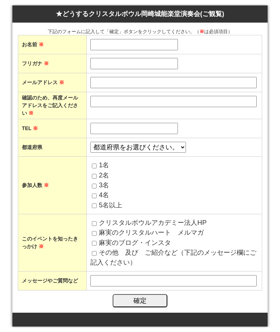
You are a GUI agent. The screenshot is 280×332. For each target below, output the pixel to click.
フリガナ (35, 63)
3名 (104, 185)
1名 (104, 165)
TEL (30, 128)
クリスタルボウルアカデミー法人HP (152, 222)
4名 (104, 195)
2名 (104, 175)
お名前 (33, 44)
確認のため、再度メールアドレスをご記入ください (50, 105)
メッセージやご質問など (50, 281)
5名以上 (110, 205)
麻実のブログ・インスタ (135, 242)
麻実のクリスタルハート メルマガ (151, 232)
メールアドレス (43, 82)
